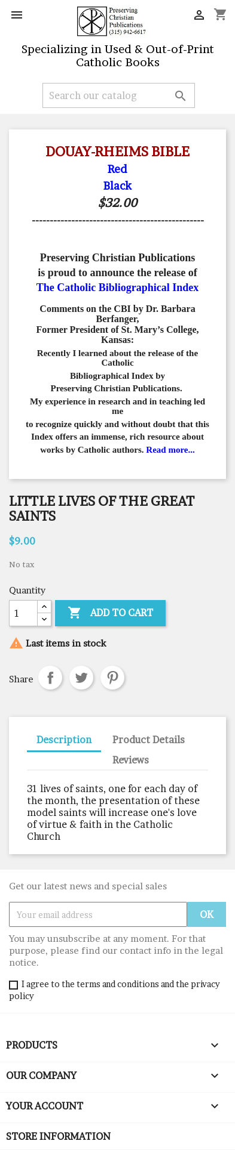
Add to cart (110, 613)
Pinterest (112, 678)
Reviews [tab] (130, 760)
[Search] (118, 95)
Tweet (81, 678)
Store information (58, 1136)
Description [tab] (63, 740)
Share (50, 678)
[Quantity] (23, 613)
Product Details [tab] (148, 740)
